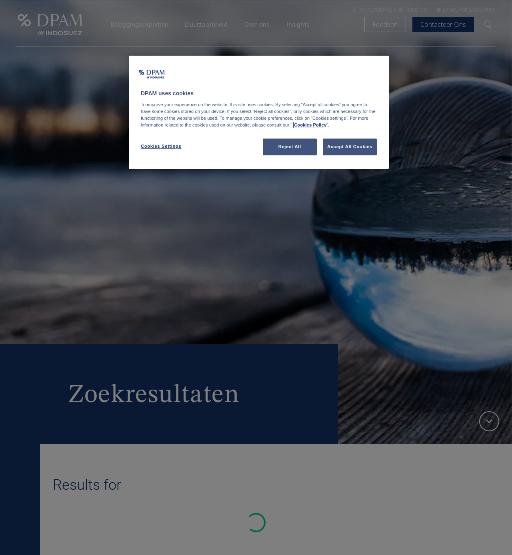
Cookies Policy (310, 125)
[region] (259, 112)
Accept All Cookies (349, 146)
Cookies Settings (161, 146)
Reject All (289, 146)
